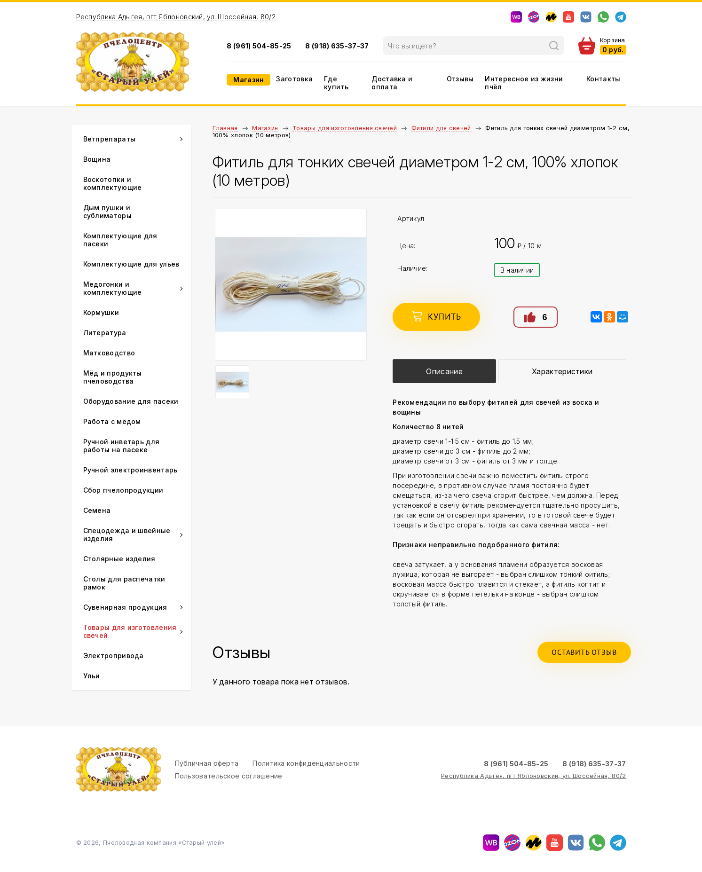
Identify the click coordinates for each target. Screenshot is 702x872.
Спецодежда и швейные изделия (127, 534)
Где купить (336, 83)
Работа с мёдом (112, 421)
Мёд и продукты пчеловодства (112, 377)
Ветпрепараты (109, 139)
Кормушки (101, 312)
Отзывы (460, 79)
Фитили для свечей (441, 128)
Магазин (248, 80)
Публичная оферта (207, 763)
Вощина (97, 159)
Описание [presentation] (444, 371)
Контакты (603, 79)
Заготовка (294, 79)
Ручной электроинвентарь (130, 470)
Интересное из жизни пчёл (524, 83)
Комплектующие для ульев (131, 264)
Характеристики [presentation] (562, 371)
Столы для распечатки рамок (124, 583)
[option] (291, 285)
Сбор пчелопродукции (123, 490)
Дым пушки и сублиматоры (107, 212)
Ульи (91, 676)
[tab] (444, 371)
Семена (97, 510)
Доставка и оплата (391, 83)
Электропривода (113, 656)
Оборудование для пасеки (131, 401)
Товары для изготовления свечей (344, 128)
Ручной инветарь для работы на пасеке (121, 446)
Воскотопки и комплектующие (112, 183)
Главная (225, 128)
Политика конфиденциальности (306, 763)
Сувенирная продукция (125, 607)
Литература (104, 333)
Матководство (109, 353)
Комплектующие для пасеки (120, 240)
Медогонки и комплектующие (112, 288)
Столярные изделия (119, 559)
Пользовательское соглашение (229, 776)
